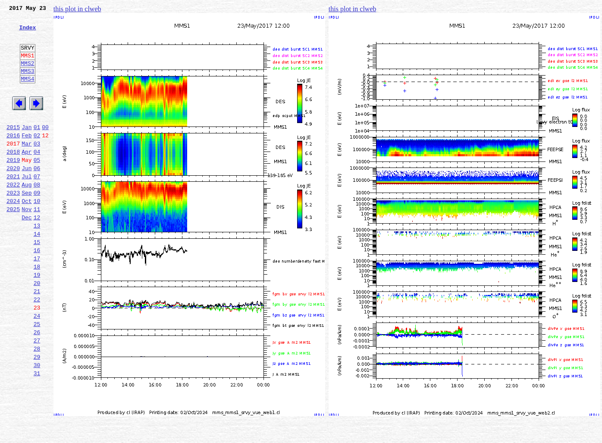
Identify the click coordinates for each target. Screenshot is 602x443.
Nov (26, 243)
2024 (13, 233)
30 (37, 423)
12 (37, 252)
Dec (26, 252)
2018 (13, 176)
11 (37, 243)
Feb (26, 157)
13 (37, 262)
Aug (26, 214)
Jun (26, 195)
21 (37, 338)
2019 (13, 186)
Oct (26, 233)
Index (27, 32)
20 (37, 328)
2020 (13, 195)
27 (37, 395)
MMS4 (27, 93)
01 (37, 148)
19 (37, 319)
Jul (26, 205)
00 (45, 148)
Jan (26, 148)
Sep (26, 224)
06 (37, 195)
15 (37, 281)
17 (37, 300)
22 (37, 347)
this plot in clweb (77, 9)
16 (37, 290)
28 (37, 404)
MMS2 (27, 75)
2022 (13, 214)
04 (37, 176)
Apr (26, 176)
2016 (13, 157)
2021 (13, 205)
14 (37, 271)
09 (37, 224)
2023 (13, 224)
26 (37, 385)
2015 (13, 148)
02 (37, 157)
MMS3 (27, 84)
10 (37, 233)
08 (37, 214)
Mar (26, 167)
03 (37, 167)
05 (37, 186)
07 (37, 205)
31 (37, 433)
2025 (13, 243)
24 (37, 366)
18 (37, 309)
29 (37, 414)
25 (37, 376)
